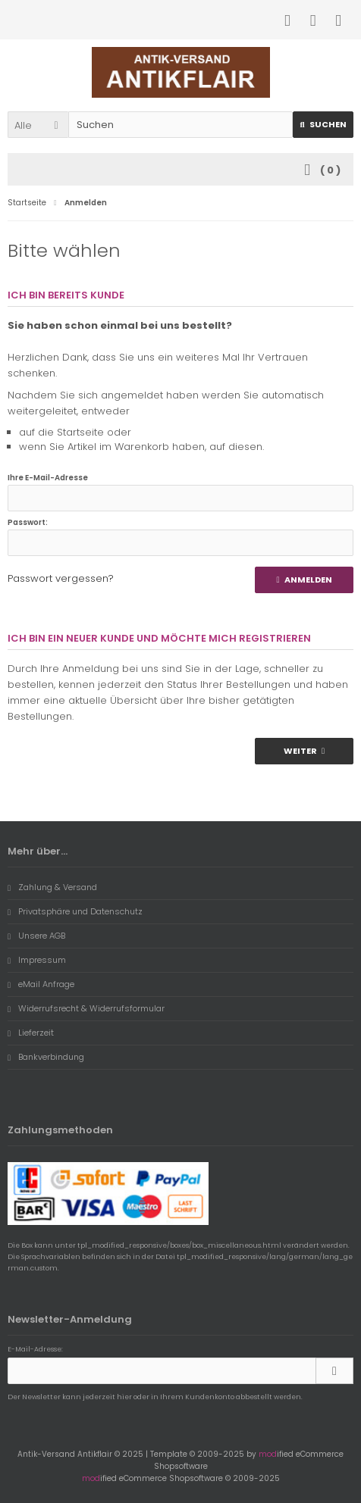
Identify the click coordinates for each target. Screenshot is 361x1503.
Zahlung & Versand (52, 887)
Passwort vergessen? (61, 578)
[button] (38, 124)
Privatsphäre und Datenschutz (75, 911)
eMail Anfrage (41, 984)
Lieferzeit (31, 1032)
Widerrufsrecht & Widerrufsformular (86, 1008)
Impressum (37, 960)
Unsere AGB (36, 936)
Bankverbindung (46, 1057)
